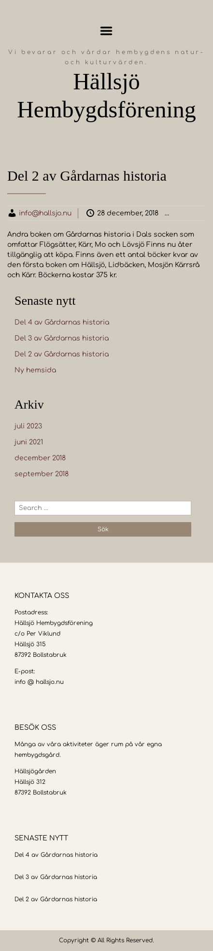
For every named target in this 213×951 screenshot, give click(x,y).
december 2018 (40, 458)
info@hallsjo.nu (45, 213)
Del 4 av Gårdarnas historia (61, 322)
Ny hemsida (35, 370)
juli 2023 (28, 426)
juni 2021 (28, 442)
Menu (106, 31)
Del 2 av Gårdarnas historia (61, 354)
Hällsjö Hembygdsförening (106, 95)
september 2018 (41, 474)
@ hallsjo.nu (46, 682)
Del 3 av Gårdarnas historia (61, 338)
